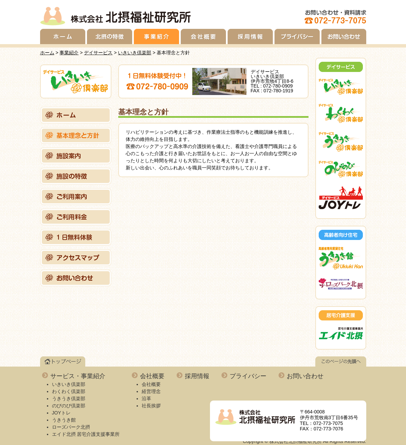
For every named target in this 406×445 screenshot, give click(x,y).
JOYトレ (61, 412)
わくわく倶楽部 (68, 391)
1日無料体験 (75, 237)
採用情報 (250, 36)
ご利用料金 (75, 216)
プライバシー (297, 36)
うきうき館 (64, 420)
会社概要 (203, 36)
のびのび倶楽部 (68, 405)
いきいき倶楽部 (134, 52)
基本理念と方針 (75, 135)
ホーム (62, 36)
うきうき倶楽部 (68, 398)
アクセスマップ (75, 257)
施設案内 (75, 155)
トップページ (62, 361)
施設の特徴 (75, 176)
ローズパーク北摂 (71, 427)
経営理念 (151, 391)
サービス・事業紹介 (77, 376)
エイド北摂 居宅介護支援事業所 (86, 434)
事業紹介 (156, 36)
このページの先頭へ (340, 361)
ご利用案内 (75, 196)
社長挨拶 (151, 405)
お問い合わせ (343, 36)
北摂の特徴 (109, 36)
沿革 (146, 398)
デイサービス (98, 52)
